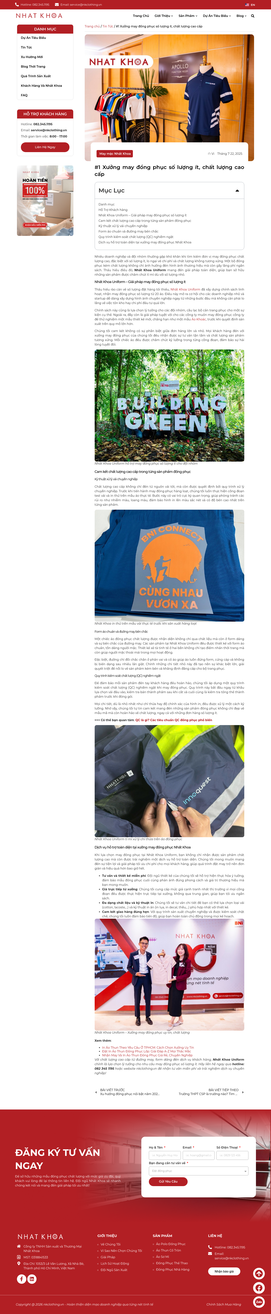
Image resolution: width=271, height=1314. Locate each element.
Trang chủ (92, 26)
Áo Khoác (199, 319)
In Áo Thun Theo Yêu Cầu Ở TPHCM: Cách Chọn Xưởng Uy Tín (148, 1047)
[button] (252, 16)
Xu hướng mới (32, 57)
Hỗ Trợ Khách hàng (113, 210)
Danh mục (107, 204)
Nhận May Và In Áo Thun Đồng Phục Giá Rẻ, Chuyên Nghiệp (147, 1055)
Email (187, 1147)
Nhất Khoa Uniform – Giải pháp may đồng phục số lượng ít (143, 215)
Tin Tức (108, 26)
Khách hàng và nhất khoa (41, 86)
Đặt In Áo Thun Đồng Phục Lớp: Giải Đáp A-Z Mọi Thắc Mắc (146, 1051)
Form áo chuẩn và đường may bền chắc (128, 231)
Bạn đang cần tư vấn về (167, 1163)
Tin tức (26, 47)
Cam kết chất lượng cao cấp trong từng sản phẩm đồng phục (145, 221)
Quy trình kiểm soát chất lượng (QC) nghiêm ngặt (136, 237)
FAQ (24, 95)
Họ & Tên (156, 1147)
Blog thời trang (33, 66)
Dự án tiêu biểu (33, 38)
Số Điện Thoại (227, 1147)
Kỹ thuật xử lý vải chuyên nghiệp (123, 226)
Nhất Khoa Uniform (185, 289)
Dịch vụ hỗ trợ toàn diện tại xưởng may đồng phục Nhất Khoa (145, 242)
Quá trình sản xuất (36, 76)
